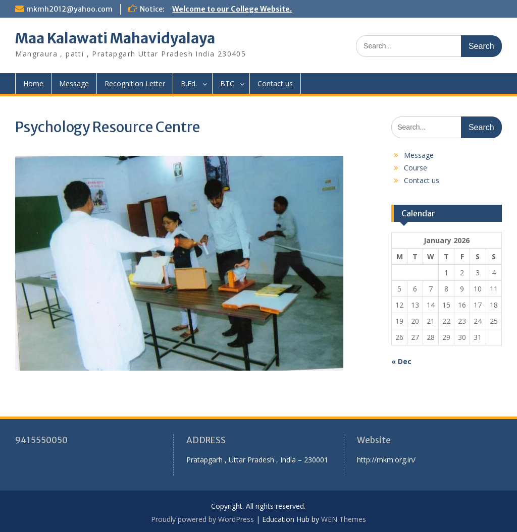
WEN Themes (343, 519)
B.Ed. (189, 83)
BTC (227, 83)
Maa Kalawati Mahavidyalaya (115, 38)
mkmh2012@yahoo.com (69, 9)
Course (415, 167)
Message (74, 83)
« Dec (401, 361)
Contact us (275, 83)
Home (33, 83)
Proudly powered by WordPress (202, 519)
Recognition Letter (135, 83)
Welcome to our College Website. (232, 9)
